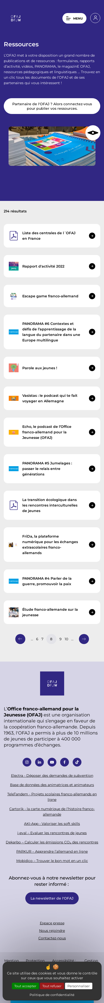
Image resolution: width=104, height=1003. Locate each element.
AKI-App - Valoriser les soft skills (52, 823)
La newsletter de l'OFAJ (52, 898)
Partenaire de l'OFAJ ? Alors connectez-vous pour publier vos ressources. (52, 106)
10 (66, 638)
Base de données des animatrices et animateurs (52, 784)
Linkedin (39, 762)
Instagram (27, 762)
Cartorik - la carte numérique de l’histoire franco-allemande (52, 811)
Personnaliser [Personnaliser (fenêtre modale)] (78, 986)
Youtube (52, 762)
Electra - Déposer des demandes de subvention (52, 775)
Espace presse (52, 923)
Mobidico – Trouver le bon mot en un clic (52, 860)
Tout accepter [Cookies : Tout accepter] (25, 986)
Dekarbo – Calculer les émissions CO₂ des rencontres (52, 842)
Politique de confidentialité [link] (52, 994)
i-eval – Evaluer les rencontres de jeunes (52, 832)
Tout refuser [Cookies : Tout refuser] (51, 986)
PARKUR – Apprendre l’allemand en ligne (52, 851)
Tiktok (77, 762)
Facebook (64, 762)
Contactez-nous (52, 938)
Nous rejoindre (52, 930)
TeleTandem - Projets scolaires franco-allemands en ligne (52, 797)
